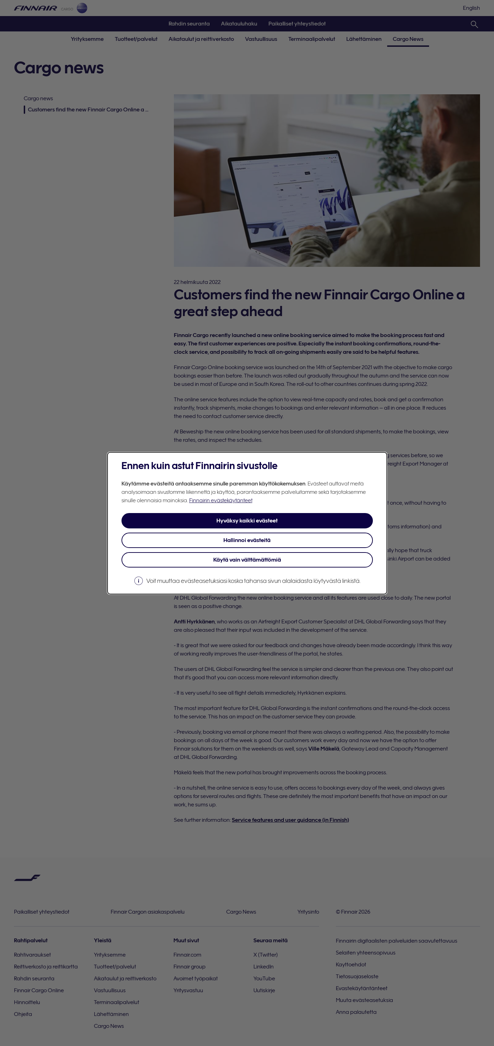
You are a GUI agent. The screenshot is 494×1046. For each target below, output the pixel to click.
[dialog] (247, 523)
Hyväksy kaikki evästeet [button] (247, 521)
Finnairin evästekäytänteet (220, 500)
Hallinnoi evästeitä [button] (247, 540)
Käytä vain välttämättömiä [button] (247, 560)
